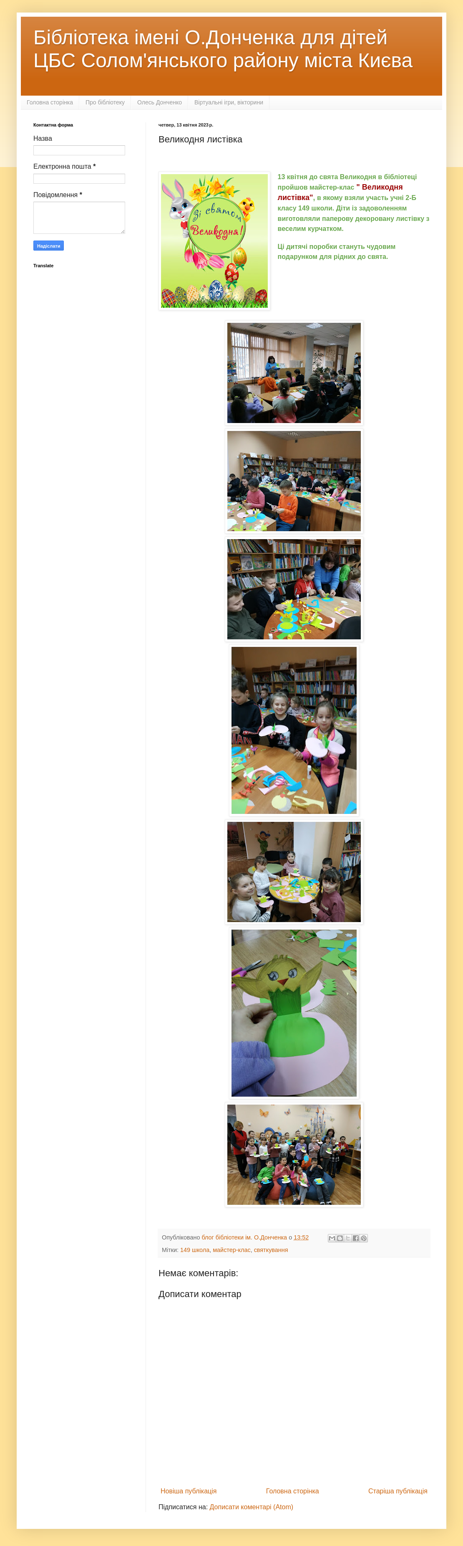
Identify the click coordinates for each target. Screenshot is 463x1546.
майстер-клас (231, 1250)
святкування (271, 1250)
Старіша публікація (398, 1491)
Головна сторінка (50, 102)
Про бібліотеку (105, 102)
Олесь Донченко (159, 102)
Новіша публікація (189, 1491)
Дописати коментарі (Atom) (252, 1507)
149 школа (194, 1250)
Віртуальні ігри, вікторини (228, 102)
